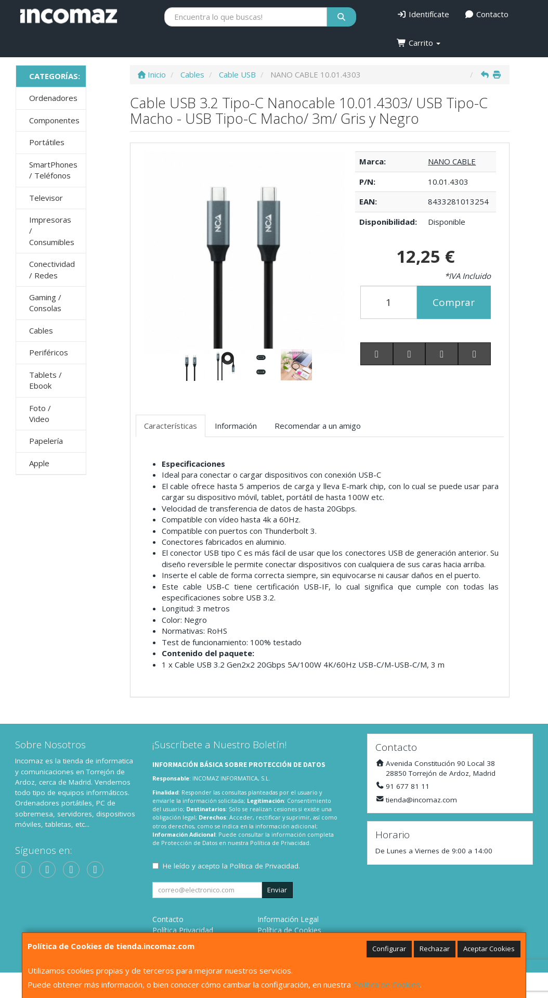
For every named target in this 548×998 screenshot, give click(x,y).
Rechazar (435, 948)
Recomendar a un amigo (318, 425)
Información (236, 425)
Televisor (46, 198)
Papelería (46, 441)
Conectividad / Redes (52, 269)
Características (170, 425)
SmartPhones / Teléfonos (53, 170)
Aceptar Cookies (489, 948)
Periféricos (48, 352)
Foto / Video (40, 413)
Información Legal (288, 919)
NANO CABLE (452, 161)
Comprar (454, 302)
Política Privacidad (182, 930)
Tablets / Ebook (45, 380)
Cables (41, 330)
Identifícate (423, 14)
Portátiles (46, 142)
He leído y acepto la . (231, 866)
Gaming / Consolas (45, 302)
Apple (39, 463)
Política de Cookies (386, 984)
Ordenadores (53, 98)
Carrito (418, 42)
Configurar (389, 948)
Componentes (54, 120)
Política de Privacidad (279, 843)
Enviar (277, 889)
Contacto (487, 14)
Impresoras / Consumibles (51, 230)
